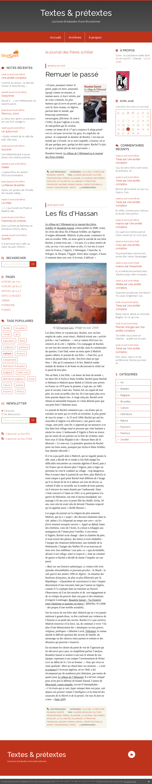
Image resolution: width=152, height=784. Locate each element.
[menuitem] (55, 37)
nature (6, 385)
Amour (20, 391)
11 (148, 120)
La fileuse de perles (13, 185)
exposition (9, 340)
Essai (31, 378)
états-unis (23, 372)
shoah (50, 187)
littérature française (14, 366)
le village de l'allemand (69, 181)
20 (123, 129)
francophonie (54, 178)
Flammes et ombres (13, 220)
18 (148, 125)
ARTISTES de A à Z (11, 291)
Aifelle (119, 284)
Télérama (90, 631)
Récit (22, 340)
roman (6, 334)
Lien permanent (56, 172)
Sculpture (8, 347)
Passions (51, 175)
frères (65, 178)
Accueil (55, 37)
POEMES (6, 309)
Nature (124, 420)
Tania (119, 159)
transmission (61, 187)
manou (120, 223)
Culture (86, 172)
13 (123, 125)
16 (138, 125)
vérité (72, 187)
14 (128, 125)
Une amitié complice (13, 77)
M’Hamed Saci (64, 327)
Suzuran (6, 149)
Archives (75, 37)
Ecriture (21, 353)
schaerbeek (9, 359)
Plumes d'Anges (125, 327)
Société (60, 175)
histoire (7, 391)
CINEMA (5, 300)
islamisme (75, 178)
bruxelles (20, 328)
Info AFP (60, 699)
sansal (79, 184)
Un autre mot (9, 131)
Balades (125, 388)
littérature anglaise (13, 378)
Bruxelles (126, 401)
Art (122, 382)
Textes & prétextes (76, 13)
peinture (23, 347)
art (17, 334)
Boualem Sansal (65, 228)
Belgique (125, 395)
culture (7, 353)
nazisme (62, 184)
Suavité (5, 238)
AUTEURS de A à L (11, 281)
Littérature (98, 172)
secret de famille (93, 184)
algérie (78, 175)
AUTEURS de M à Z (11, 286)
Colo (119, 245)
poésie (19, 385)
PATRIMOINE (8, 305)
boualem (87, 175)
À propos (95, 37)
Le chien (6, 202)
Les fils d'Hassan (71, 213)
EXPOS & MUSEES (11, 295)
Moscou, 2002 (10, 113)
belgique (7, 372)
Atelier (5, 167)
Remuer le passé (71, 74)
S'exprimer (7, 95)
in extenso (50, 669)
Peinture (125, 433)
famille (6, 328)
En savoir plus (130, 781)
